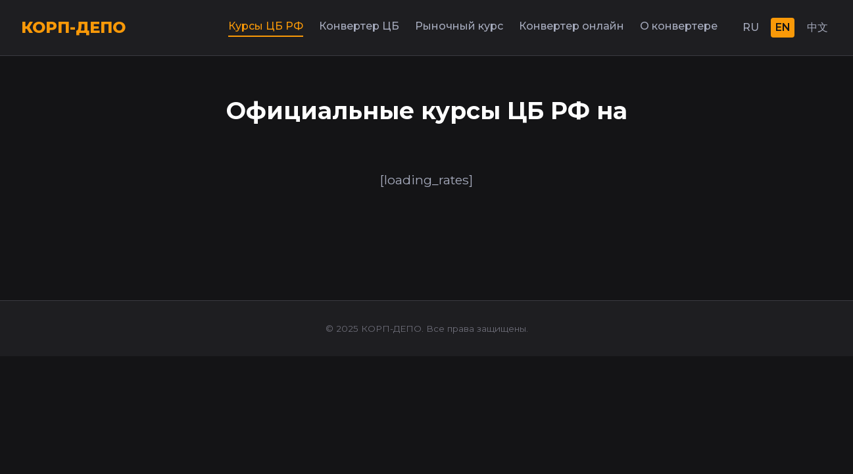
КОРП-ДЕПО (73, 27)
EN (783, 27)
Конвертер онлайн (571, 26)
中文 (817, 27)
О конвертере (679, 26)
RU (751, 27)
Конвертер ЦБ (359, 26)
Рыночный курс (459, 26)
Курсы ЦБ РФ (265, 26)
